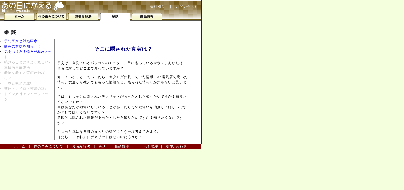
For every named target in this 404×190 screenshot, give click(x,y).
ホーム (19, 146)
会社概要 (157, 6)
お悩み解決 (81, 146)
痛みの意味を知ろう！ (22, 46)
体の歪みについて (48, 146)
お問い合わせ (187, 6)
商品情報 (121, 146)
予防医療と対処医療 (20, 41)
